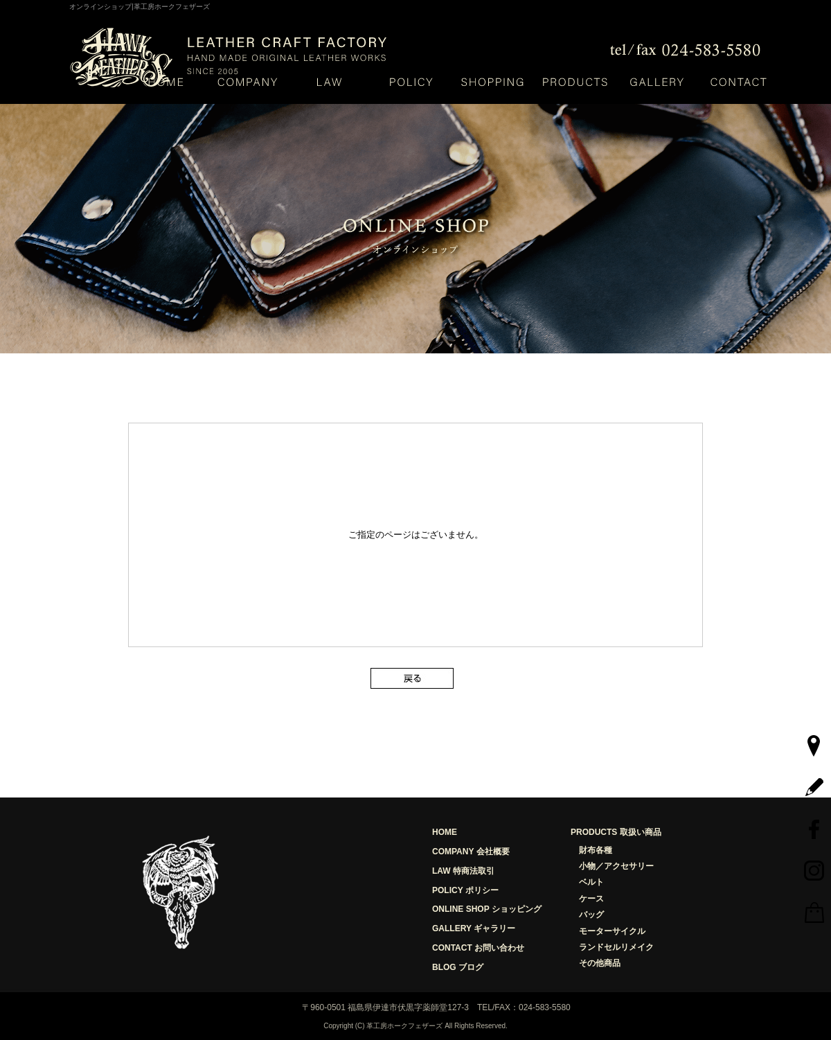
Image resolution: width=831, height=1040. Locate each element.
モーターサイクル (612, 931)
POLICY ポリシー (465, 890)
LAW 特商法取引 (463, 871)
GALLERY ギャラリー (473, 928)
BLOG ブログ (457, 967)
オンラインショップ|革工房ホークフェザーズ (139, 6)
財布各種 (595, 850)
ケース (591, 899)
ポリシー (411, 81)
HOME (165, 81)
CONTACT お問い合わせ (478, 948)
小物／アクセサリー (616, 866)
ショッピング (493, 81)
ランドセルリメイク (616, 947)
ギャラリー (656, 81)
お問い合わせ (738, 81)
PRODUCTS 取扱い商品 (616, 832)
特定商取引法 (329, 81)
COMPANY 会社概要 (471, 851)
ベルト (591, 882)
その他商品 (599, 963)
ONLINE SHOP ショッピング (487, 909)
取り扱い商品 (575, 81)
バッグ (591, 914)
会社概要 (247, 81)
